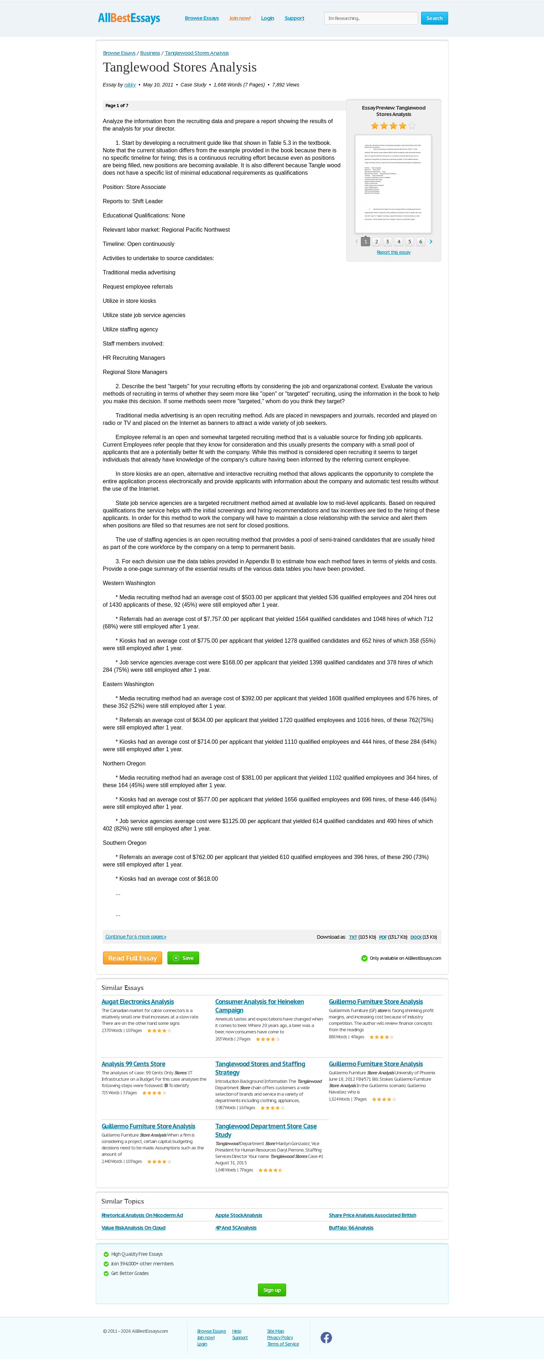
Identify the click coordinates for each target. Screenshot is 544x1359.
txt (353, 936)
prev (356, 241)
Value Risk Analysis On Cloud (134, 1227)
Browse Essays (202, 18)
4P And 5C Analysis (236, 1227)
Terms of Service (283, 1344)
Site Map (275, 1331)
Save (183, 957)
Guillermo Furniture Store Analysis (376, 1001)
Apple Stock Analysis (238, 1215)
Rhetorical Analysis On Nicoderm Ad (142, 1215)
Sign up (272, 1289)
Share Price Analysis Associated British (372, 1215)
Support (294, 18)
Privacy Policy (280, 1337)
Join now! (239, 18)
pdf (383, 936)
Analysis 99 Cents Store (133, 1064)
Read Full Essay (132, 958)
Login (267, 18)
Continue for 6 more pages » (135, 936)
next (431, 241)
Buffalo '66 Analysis (351, 1227)
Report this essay (393, 252)
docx (415, 936)
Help (237, 1331)
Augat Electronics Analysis (138, 1001)
